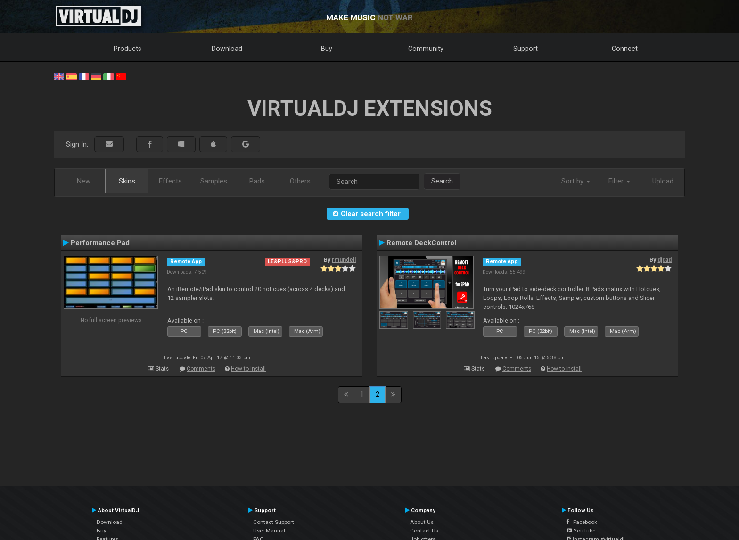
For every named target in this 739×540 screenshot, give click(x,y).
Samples (213, 181)
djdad (664, 260)
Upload (662, 181)
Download (227, 48)
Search (442, 181)
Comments (201, 369)
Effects (170, 181)
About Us (422, 522)
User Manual (269, 530)
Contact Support (273, 522)
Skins (127, 181)
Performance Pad (100, 243)
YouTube (581, 530)
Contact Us (424, 530)
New (83, 181)
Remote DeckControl (421, 243)
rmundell (344, 260)
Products (127, 48)
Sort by (575, 181)
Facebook (582, 522)
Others (300, 181)
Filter (619, 181)
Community (425, 48)
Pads (257, 181)
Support (525, 48)
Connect (625, 48)
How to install (248, 369)
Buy (326, 48)
